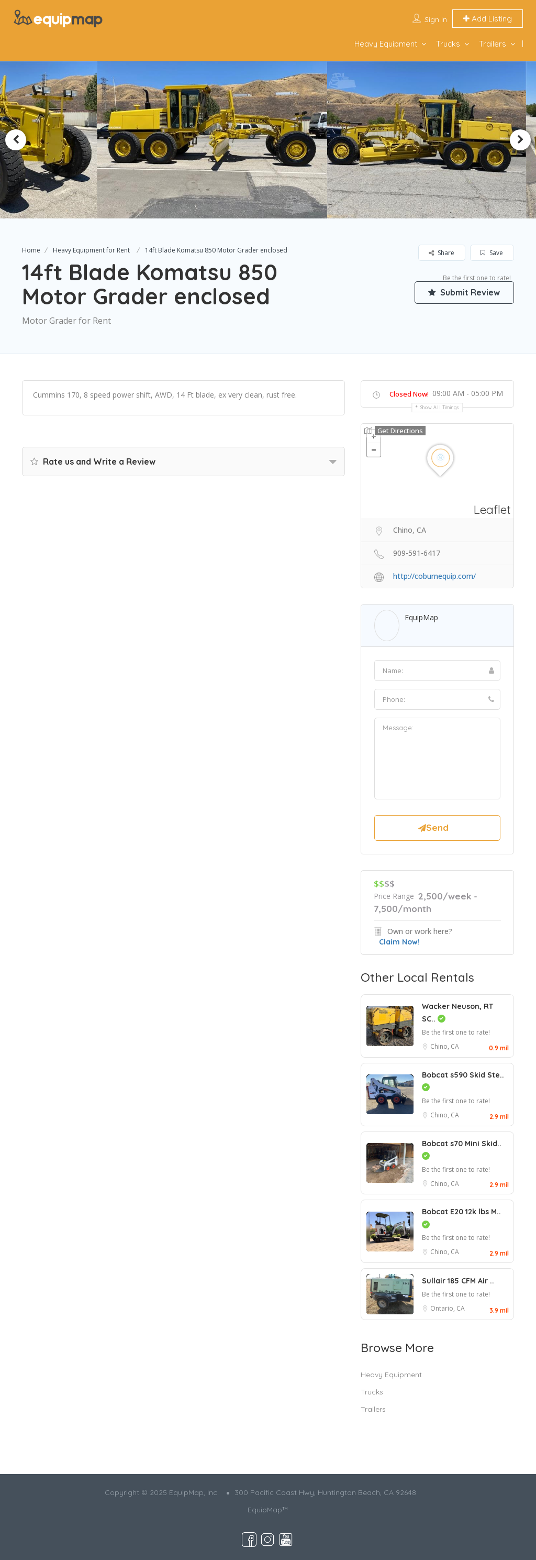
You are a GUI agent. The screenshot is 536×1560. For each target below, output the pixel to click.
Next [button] (520, 140)
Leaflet (492, 509)
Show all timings (440, 407)
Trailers (492, 44)
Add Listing (487, 19)
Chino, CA (444, 1046)
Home (31, 250)
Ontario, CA (447, 1308)
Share (441, 252)
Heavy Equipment (385, 44)
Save (492, 252)
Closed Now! (409, 394)
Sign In (436, 19)
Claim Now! (399, 942)
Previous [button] (15, 140)
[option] (212, 139)
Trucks (448, 44)
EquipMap (421, 617)
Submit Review (464, 292)
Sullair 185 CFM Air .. (458, 1281)
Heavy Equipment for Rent (91, 250)
